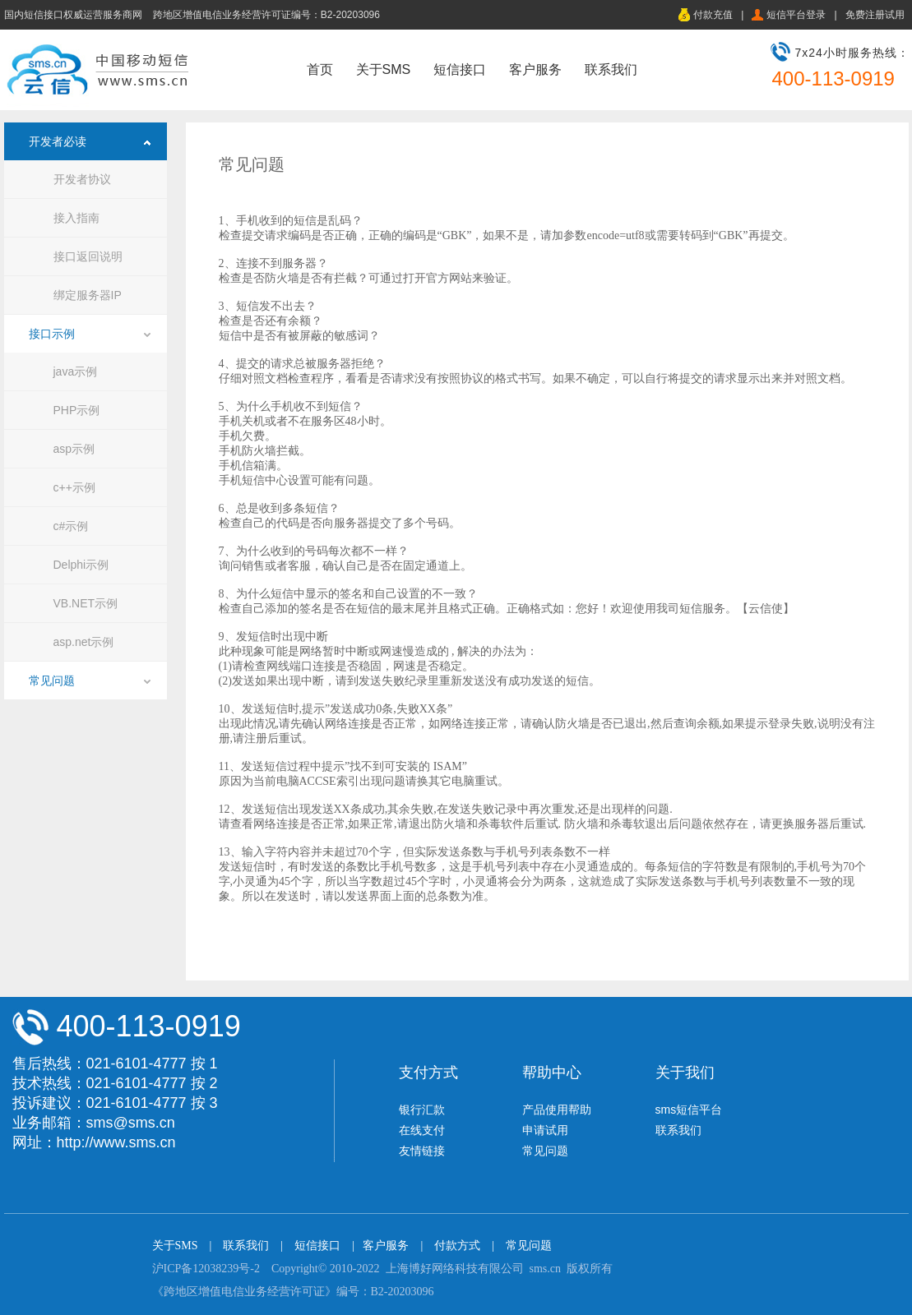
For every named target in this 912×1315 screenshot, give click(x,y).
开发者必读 (57, 141)
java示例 (75, 371)
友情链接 (422, 1150)
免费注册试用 (875, 15)
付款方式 (457, 1245)
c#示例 (71, 526)
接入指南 (76, 217)
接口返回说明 (88, 256)
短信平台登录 (796, 15)
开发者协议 (82, 179)
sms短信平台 (689, 1109)
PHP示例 (76, 410)
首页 (320, 69)
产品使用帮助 (556, 1109)
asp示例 (74, 448)
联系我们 (611, 69)
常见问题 (52, 680)
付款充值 (713, 15)
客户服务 (535, 69)
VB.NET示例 (85, 603)
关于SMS (383, 69)
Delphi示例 (81, 564)
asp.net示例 (83, 641)
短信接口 (459, 69)
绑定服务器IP (87, 295)
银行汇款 (422, 1109)
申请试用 (545, 1130)
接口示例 (52, 333)
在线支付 (422, 1130)
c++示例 (74, 487)
